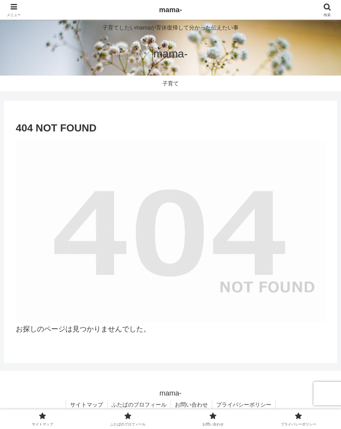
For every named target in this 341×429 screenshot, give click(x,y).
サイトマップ (86, 404)
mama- (170, 10)
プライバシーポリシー (243, 404)
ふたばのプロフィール (139, 404)
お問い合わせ (191, 404)
